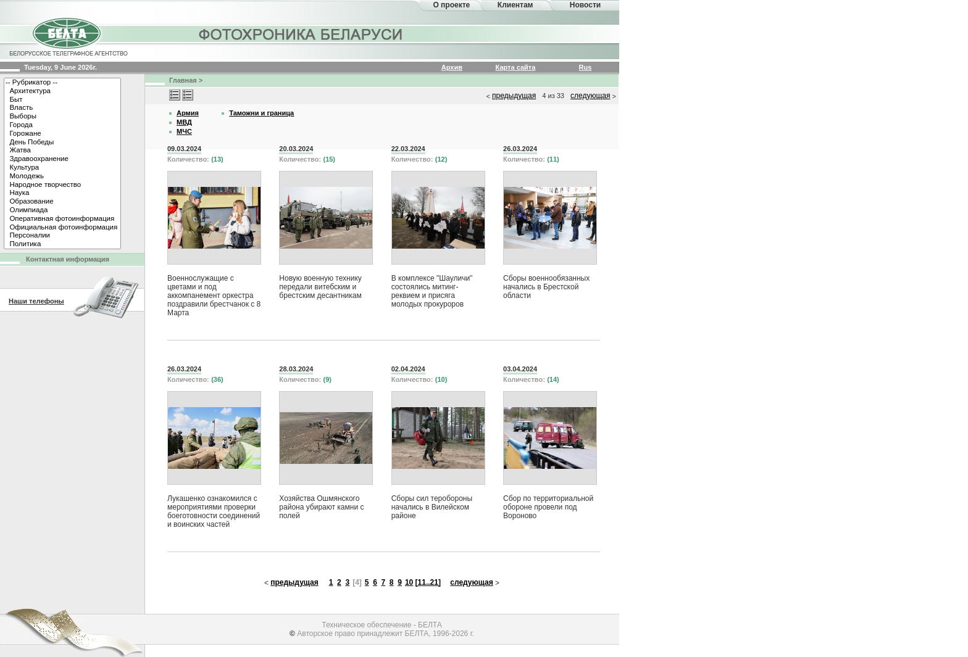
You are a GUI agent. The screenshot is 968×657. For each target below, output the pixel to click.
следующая (590, 95)
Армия (188, 113)
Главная (183, 80)
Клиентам (515, 5)
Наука (62, 193)
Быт (62, 100)
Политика (62, 244)
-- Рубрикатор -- (62, 82)
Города (62, 125)
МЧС (184, 131)
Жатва (62, 150)
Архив (451, 67)
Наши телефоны (36, 301)
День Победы (62, 142)
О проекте (451, 5)
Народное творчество (62, 185)
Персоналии (62, 235)
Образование (62, 201)
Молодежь (62, 176)
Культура (62, 167)
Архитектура (62, 91)
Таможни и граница (261, 113)
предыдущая (514, 95)
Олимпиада (62, 210)
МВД (184, 122)
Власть (62, 108)
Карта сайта (516, 67)
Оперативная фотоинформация (62, 219)
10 (409, 582)
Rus (585, 67)
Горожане (62, 134)
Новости (585, 5)
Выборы (62, 116)
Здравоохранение (62, 159)
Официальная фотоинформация (62, 227)
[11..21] (428, 582)
